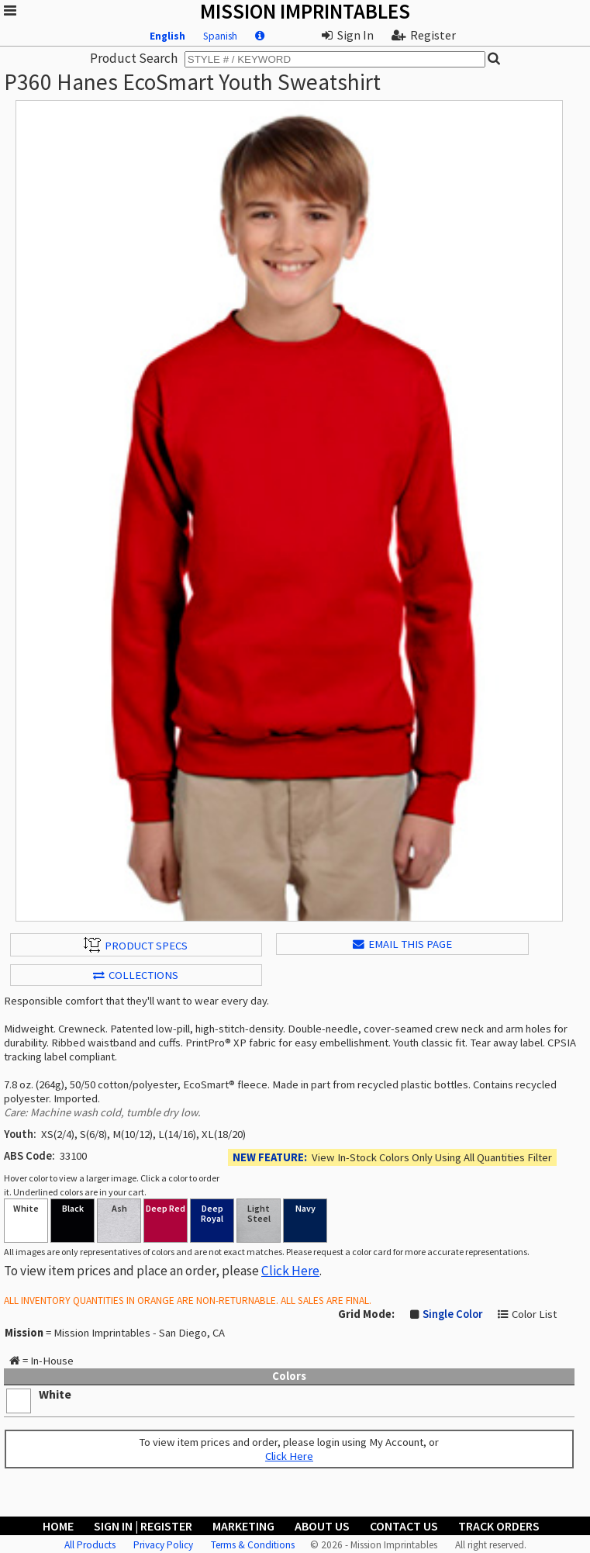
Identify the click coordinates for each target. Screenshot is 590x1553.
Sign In (348, 35)
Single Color (452, 1314)
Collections (135, 975)
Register (424, 35)
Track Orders (499, 1526)
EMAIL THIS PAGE (402, 944)
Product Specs (136, 945)
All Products (90, 1544)
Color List (534, 1314)
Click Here (290, 1270)
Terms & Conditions (253, 1544)
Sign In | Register (143, 1526)
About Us (322, 1526)
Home (58, 1526)
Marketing (243, 1526)
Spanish (220, 36)
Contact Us (404, 1526)
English (167, 36)
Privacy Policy (163, 1544)
